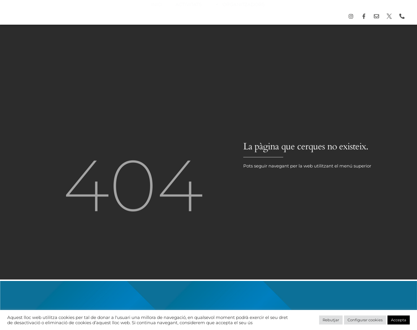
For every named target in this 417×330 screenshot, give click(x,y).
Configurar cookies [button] (365, 320)
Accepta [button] (398, 320)
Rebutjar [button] (331, 320)
